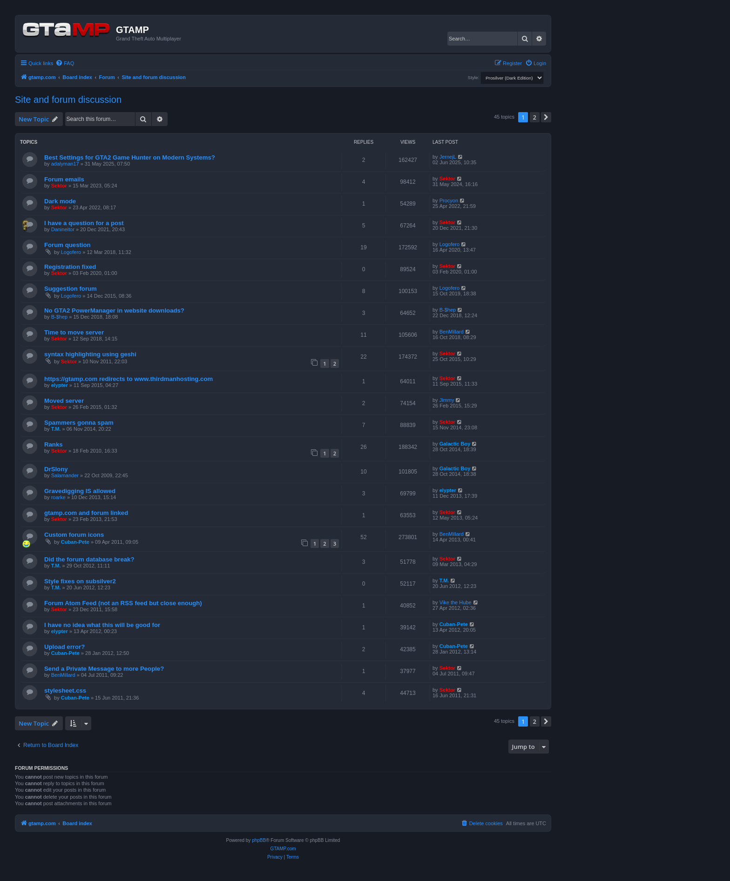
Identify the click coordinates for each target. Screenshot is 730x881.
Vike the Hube (455, 602)
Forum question (67, 244)
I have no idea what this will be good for (102, 624)
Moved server (64, 400)
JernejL (447, 157)
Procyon (448, 200)
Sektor (59, 185)
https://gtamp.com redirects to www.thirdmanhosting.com (128, 378)
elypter (59, 385)
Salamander (65, 475)
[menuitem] (64, 63)
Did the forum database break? (89, 559)
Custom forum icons (74, 534)
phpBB (259, 840)
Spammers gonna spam (79, 422)
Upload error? (64, 646)
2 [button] (534, 117)
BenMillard (451, 331)
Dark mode (60, 201)
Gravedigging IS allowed (79, 490)
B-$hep (59, 317)
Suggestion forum (70, 288)
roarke (58, 497)
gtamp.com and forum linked (86, 512)
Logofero (71, 252)
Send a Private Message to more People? (104, 668)
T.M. (56, 429)
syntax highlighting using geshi (90, 354)
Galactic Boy (455, 444)
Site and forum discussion (68, 99)
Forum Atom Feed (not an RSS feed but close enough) (123, 603)
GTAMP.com (283, 848)
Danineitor (62, 229)
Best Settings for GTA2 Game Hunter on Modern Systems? (129, 157)
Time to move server (74, 332)
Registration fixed (70, 266)
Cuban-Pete (75, 542)
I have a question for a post (84, 223)
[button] (546, 117)
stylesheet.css (65, 690)
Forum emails (64, 179)
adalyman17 (65, 164)
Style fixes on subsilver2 (80, 581)
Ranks (53, 444)
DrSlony (56, 469)
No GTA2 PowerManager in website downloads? (114, 310)
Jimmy (446, 400)
